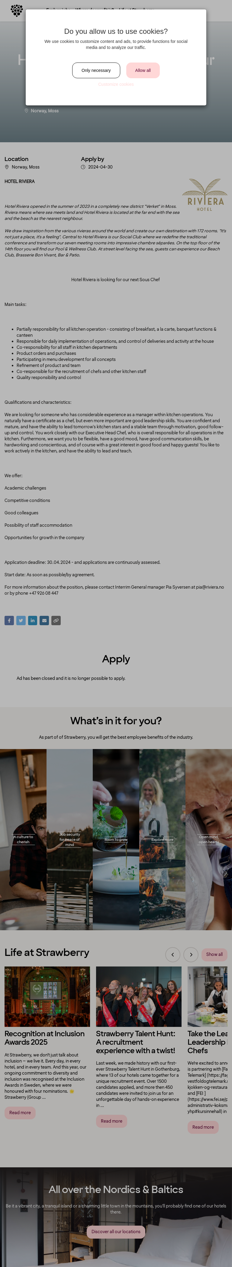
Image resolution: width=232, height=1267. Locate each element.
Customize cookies (116, 84)
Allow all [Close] (143, 70)
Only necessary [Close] (96, 70)
